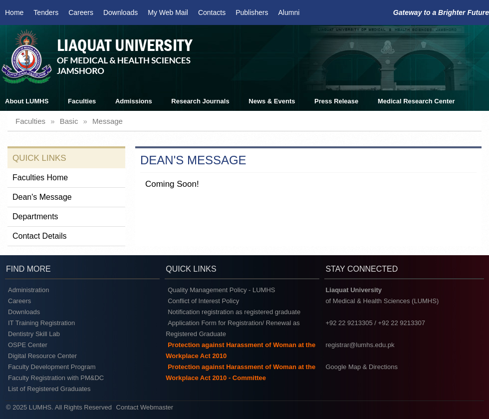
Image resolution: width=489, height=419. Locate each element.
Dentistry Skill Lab (34, 334)
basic (69, 121)
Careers (80, 12)
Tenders (45, 12)
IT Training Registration (41, 323)
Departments (35, 216)
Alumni (289, 12)
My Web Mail (168, 12)
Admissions (133, 101)
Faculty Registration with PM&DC (56, 378)
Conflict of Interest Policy (203, 301)
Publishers (252, 12)
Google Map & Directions (361, 367)
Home (14, 12)
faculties (30, 121)
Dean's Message (42, 197)
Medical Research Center (416, 101)
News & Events (271, 101)
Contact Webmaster (145, 407)
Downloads (120, 12)
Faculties (82, 101)
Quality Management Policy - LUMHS (221, 290)
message (107, 121)
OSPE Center (27, 345)
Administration (28, 290)
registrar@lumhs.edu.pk (359, 345)
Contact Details (39, 236)
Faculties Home (40, 177)
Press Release (336, 101)
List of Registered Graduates (49, 389)
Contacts (212, 12)
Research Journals (200, 101)
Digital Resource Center (42, 356)
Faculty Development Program (52, 367)
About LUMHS (26, 101)
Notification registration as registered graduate (234, 312)
